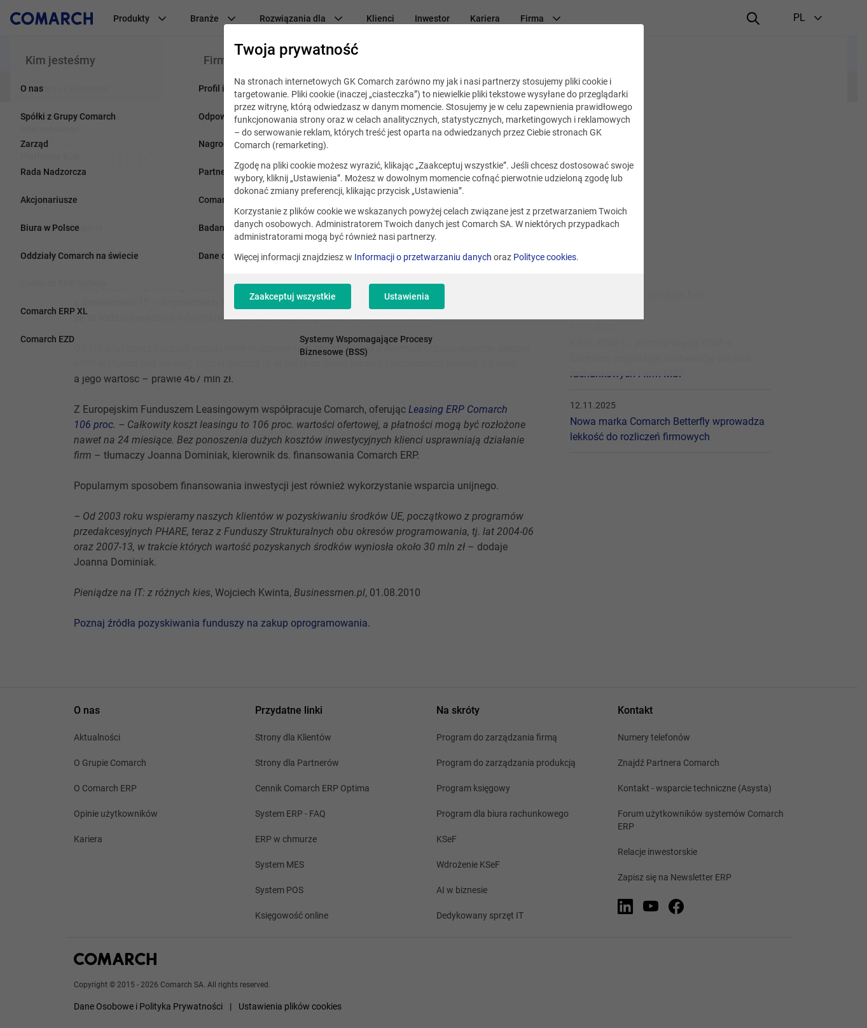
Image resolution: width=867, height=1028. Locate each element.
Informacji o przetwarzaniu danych (423, 257)
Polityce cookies (544, 257)
